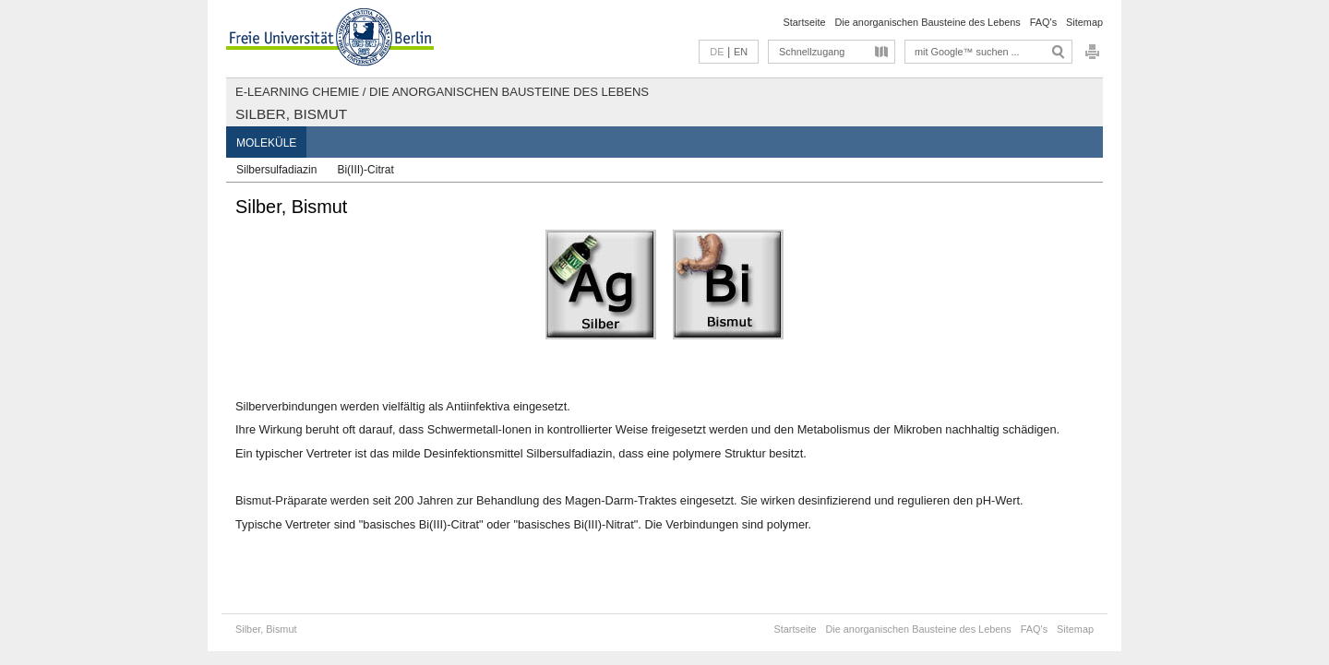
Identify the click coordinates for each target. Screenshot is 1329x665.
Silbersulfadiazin (276, 169)
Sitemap (1084, 22)
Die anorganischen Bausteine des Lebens (927, 22)
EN (741, 51)
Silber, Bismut (291, 114)
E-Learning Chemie (297, 92)
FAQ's (1043, 22)
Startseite (805, 22)
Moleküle (266, 143)
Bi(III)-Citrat (365, 169)
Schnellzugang (811, 51)
